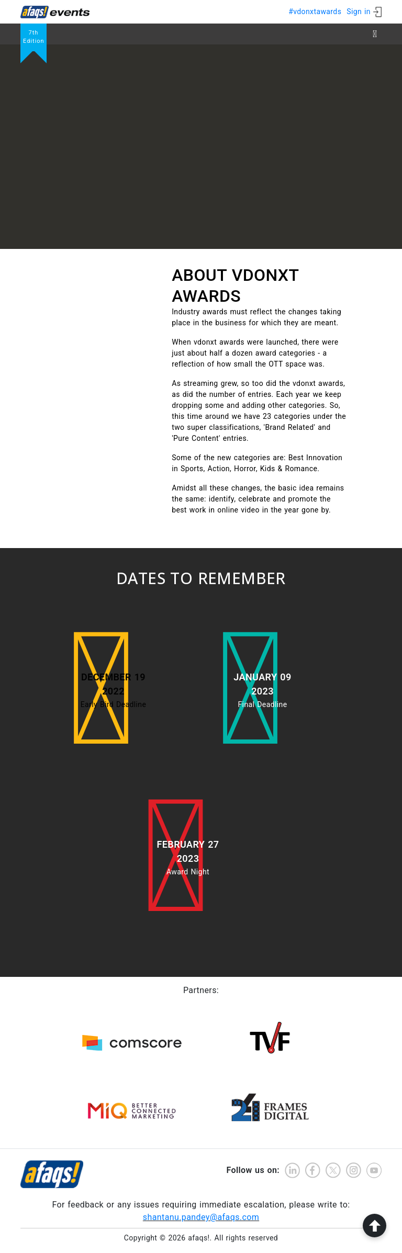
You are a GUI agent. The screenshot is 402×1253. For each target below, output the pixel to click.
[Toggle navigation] (375, 34)
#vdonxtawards (314, 11)
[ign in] (364, 11)
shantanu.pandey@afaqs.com (201, 1217)
